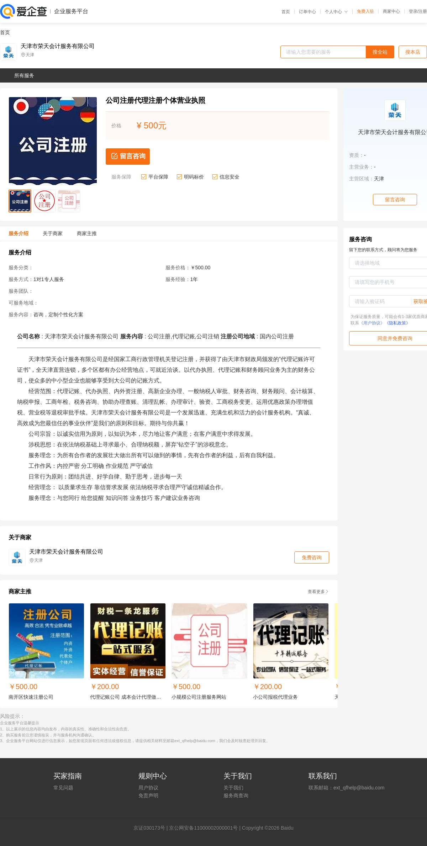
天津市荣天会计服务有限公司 (58, 46)
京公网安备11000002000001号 (203, 828)
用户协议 (148, 788)
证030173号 (151, 828)
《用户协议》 (372, 323)
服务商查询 (235, 795)
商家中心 (391, 11)
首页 (285, 12)
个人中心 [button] (336, 11)
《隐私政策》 (397, 323)
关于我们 (233, 788)
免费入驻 (365, 11)
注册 (422, 11)
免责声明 (148, 795)
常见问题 (63, 788)
